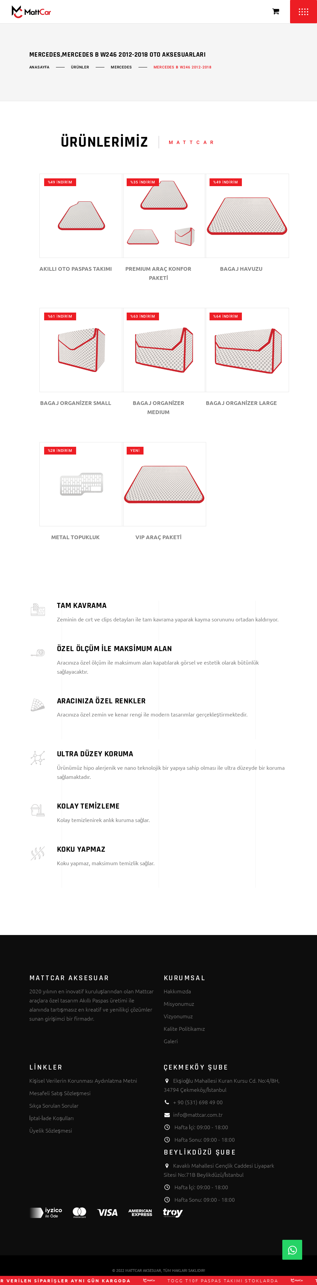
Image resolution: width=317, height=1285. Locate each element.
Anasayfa (39, 67)
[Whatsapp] (292, 1250)
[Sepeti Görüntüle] (276, 11)
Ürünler (80, 67)
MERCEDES (121, 67)
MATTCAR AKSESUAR (143, 1270)
